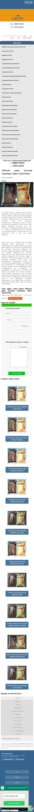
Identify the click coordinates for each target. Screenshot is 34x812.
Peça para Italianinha (7, 147)
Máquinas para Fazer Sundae (9, 126)
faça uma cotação (15, 298)
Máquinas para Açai (7, 122)
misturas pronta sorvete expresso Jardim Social (17, 408)
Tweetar (4, 181)
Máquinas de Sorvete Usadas (9, 113)
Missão (17, 782)
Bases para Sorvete (7, 55)
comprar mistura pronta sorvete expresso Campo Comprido (17, 624)
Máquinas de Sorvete (7, 101)
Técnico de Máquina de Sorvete (10, 155)
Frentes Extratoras (7, 84)
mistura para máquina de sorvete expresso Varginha (17, 439)
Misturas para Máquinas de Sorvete (11, 134)
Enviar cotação (16, 373)
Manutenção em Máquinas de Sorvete (12, 93)
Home (17, 772)
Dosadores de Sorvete (7, 72)
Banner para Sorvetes (7, 51)
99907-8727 (19, 24)
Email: (17, 320)
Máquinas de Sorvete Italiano (9, 109)
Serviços (17, 43)
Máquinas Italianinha (7, 118)
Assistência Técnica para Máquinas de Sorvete (14, 47)
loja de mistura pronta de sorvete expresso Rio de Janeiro (17, 656)
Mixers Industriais (6, 143)
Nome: (17, 314)
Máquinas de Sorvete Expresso (10, 105)
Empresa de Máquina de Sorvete (10, 80)
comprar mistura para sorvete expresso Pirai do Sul (17, 470)
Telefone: (20, 327)
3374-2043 (19, 27)
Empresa (17, 777)
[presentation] (17, 335)
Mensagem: (18, 356)
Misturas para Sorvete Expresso (10, 138)
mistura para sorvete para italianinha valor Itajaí (17, 563)
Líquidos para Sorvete (7, 88)
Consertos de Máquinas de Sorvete (11, 67)
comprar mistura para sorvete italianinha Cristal (17, 593)
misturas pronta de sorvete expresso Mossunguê (17, 501)
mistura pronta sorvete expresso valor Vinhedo (17, 686)
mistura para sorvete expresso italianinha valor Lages (17, 532)
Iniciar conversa (14, 803)
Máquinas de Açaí (6, 97)
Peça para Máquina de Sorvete (10, 151)
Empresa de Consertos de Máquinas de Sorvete (14, 76)
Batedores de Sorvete (7, 59)
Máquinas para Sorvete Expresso (10, 130)
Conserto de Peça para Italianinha (11, 63)
